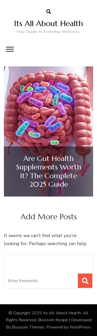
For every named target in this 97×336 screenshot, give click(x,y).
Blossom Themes (28, 327)
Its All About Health (48, 23)
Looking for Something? (45, 261)
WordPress (80, 327)
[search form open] (49, 11)
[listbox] (48, 131)
